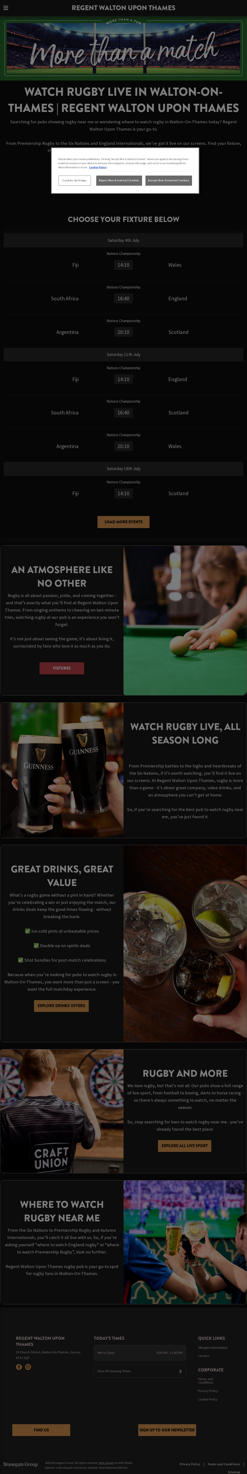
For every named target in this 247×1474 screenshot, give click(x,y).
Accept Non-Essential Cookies (168, 180)
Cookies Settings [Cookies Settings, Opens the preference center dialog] (74, 180)
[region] (125, 170)
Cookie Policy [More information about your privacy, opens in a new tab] (98, 167)
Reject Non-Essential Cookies (119, 180)
